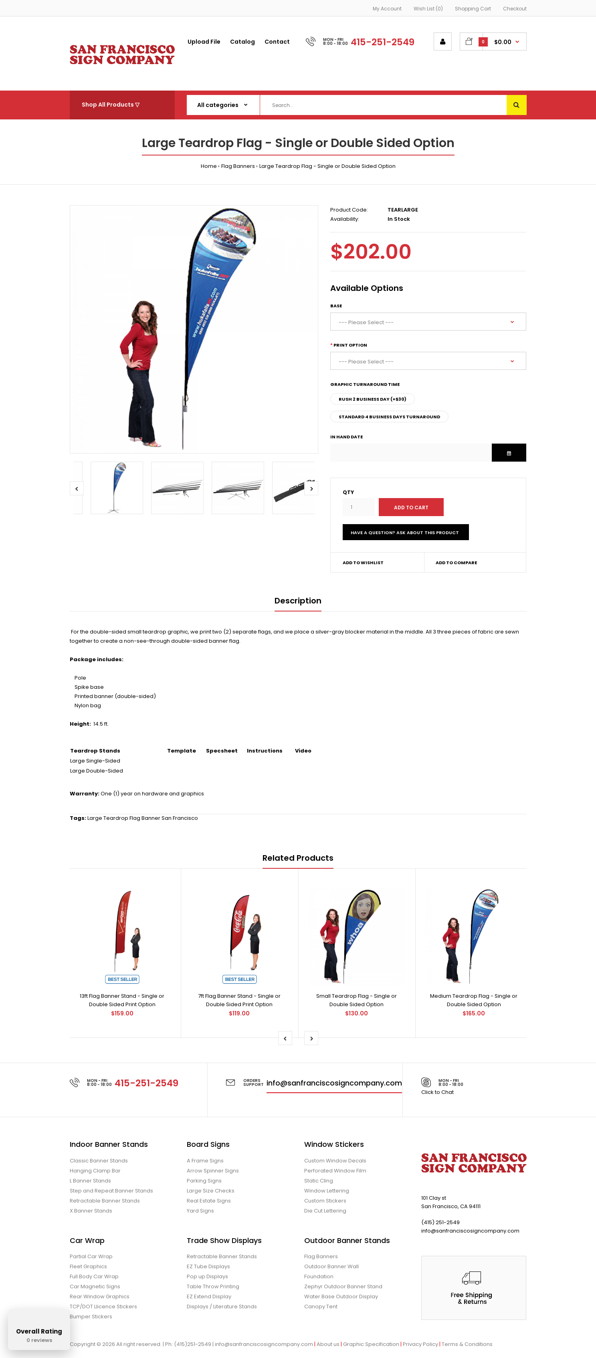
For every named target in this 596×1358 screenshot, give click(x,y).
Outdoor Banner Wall (331, 1266)
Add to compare (456, 562)
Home (209, 166)
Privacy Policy (420, 1344)
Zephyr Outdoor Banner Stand (343, 1286)
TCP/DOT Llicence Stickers (103, 1306)
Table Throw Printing (213, 1286)
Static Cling (318, 1180)
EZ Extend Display (209, 1296)
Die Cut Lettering (325, 1211)
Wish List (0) (428, 8)
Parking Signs (204, 1180)
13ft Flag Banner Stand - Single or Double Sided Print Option (122, 1000)
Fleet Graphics (88, 1266)
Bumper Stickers (91, 1316)
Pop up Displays (207, 1276)
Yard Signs (200, 1211)
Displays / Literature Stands (222, 1306)
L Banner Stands (90, 1180)
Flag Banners (238, 166)
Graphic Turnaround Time (365, 384)
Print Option (350, 345)
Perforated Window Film (335, 1170)
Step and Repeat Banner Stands (111, 1191)
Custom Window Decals (335, 1160)
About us (328, 1344)
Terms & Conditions (467, 1344)
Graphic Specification (371, 1344)
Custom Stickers (325, 1201)
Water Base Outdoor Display (341, 1296)
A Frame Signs (205, 1160)
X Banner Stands (91, 1211)
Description (298, 600)
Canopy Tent (320, 1306)
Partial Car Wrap (91, 1256)
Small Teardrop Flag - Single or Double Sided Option (356, 1000)
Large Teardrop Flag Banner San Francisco (142, 818)
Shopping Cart (473, 8)
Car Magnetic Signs (95, 1286)
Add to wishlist (363, 562)
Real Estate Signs (209, 1201)
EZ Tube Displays (208, 1266)
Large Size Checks (210, 1191)
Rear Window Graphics (99, 1296)
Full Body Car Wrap (94, 1276)
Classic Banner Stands (99, 1160)
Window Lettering (326, 1191)
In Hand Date (346, 437)
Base (336, 306)
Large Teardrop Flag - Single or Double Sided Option (327, 166)
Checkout (515, 8)
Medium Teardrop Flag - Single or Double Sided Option (473, 1000)
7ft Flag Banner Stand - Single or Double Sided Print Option (239, 1000)
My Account (387, 8)
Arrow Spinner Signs (213, 1170)
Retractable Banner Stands (105, 1201)
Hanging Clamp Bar (95, 1170)
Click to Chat (437, 1092)
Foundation (318, 1276)
